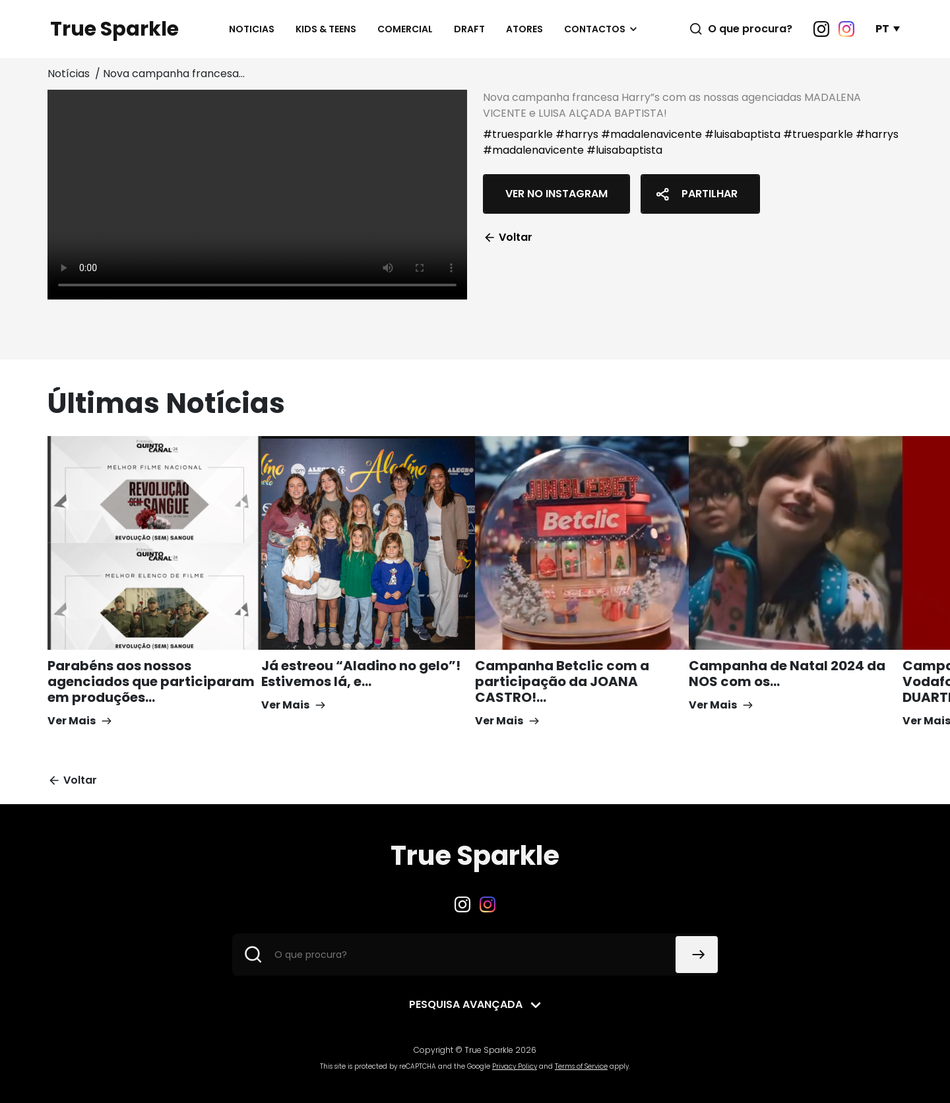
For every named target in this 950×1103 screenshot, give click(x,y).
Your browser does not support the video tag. (257, 194)
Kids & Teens (326, 29)
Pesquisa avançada (465, 1004)
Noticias (251, 29)
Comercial (405, 29)
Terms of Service (581, 1066)
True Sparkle (114, 29)
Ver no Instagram (556, 193)
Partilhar (695, 194)
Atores (524, 29)
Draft (469, 29)
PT (882, 28)
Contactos (594, 29)
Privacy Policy (514, 1066)
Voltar (507, 237)
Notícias (70, 73)
